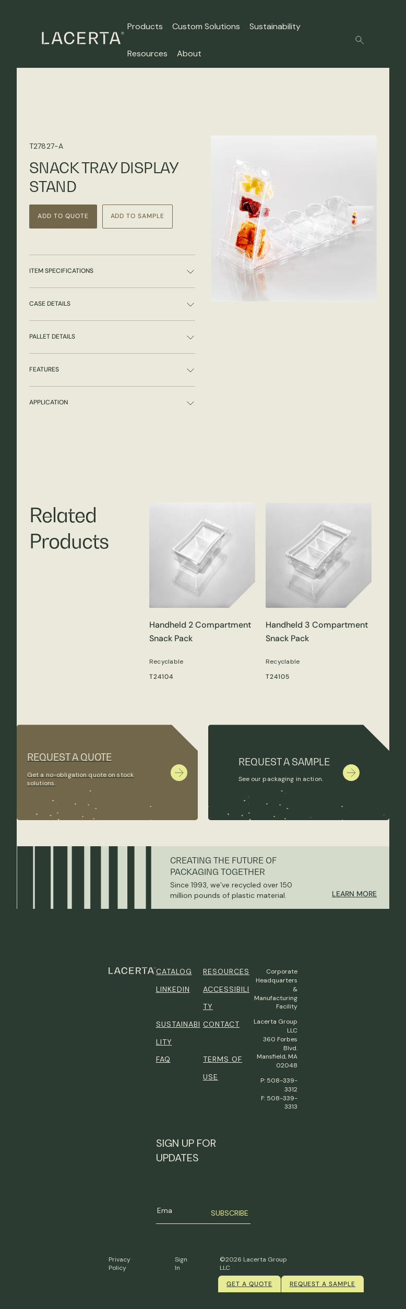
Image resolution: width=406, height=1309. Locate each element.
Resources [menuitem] (226, 971)
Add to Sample (137, 216)
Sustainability (275, 26)
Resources (147, 53)
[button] (359, 40)
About (189, 53)
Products (145, 26)
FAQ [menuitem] (163, 1059)
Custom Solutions (206, 26)
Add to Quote (63, 216)
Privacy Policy (119, 1263)
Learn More (354, 893)
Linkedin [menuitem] (173, 989)
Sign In (181, 1263)
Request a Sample (322, 1284)
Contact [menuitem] (221, 1024)
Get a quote (249, 1284)
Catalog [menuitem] (174, 971)
